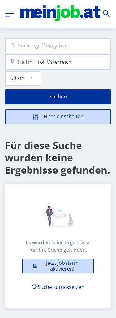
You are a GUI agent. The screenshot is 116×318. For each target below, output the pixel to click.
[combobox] (58, 45)
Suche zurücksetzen (58, 287)
